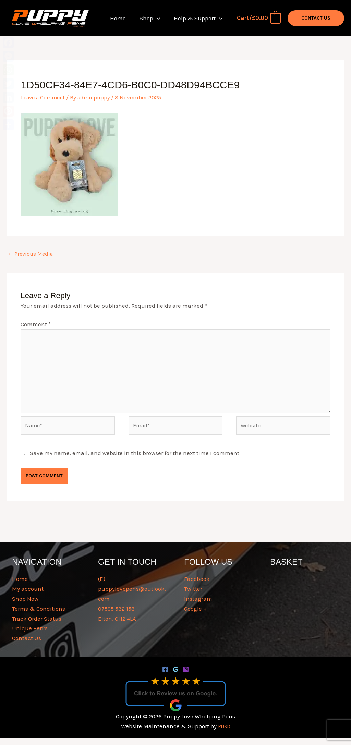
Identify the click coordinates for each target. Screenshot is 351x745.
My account (28, 595)
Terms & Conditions (38, 615)
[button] (159, 18)
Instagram (198, 605)
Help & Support (199, 18)
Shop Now (25, 605)
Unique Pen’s (30, 635)
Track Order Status (36, 625)
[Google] (175, 676)
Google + (195, 615)
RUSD (224, 733)
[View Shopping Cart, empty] (258, 18)
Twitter (193, 595)
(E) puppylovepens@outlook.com (132, 596)
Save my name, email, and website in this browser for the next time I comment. (135, 459)
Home (123, 18)
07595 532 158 (116, 615)
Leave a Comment (45, 97)
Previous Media (32, 254)
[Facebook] (165, 676)
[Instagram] (186, 676)
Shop (153, 18)
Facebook (197, 586)
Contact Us (26, 645)
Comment (36, 324)
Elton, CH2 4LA (117, 625)
